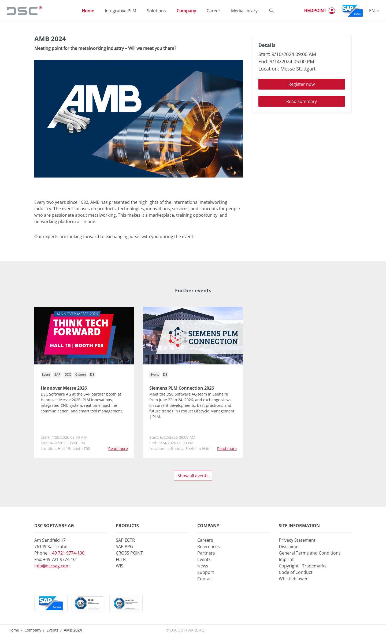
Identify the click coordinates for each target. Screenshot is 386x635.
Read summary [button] (301, 101)
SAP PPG (124, 546)
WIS (119, 566)
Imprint (286, 559)
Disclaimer (289, 546)
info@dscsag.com (52, 566)
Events (204, 559)
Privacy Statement (297, 540)
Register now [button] (301, 84)
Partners (206, 553)
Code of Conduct (296, 572)
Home (14, 630)
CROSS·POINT (129, 553)
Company (32, 630)
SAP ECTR (125, 540)
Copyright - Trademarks (302, 566)
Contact (205, 579)
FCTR (121, 559)
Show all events (193, 476)
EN (372, 11)
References (208, 546)
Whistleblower (293, 579)
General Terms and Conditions (310, 553)
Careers (205, 540)
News (202, 566)
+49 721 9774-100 (67, 553)
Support (205, 572)
